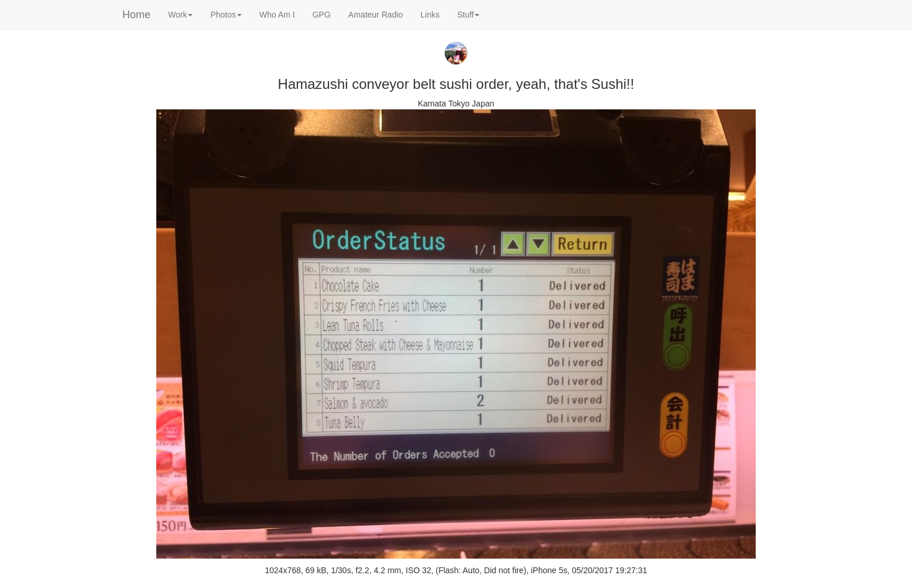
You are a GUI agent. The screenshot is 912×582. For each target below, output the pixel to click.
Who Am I (277, 14)
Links (430, 14)
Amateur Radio (375, 14)
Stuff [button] (468, 14)
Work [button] (180, 14)
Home (136, 14)
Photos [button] (226, 14)
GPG (322, 14)
